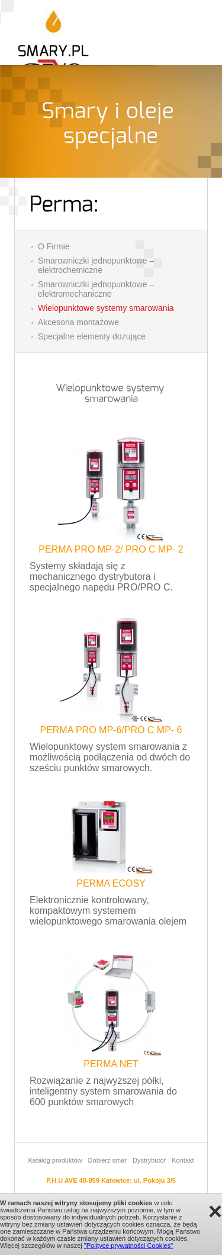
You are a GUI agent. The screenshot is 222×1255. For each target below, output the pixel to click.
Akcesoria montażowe (78, 322)
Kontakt (183, 1160)
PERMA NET (110, 1064)
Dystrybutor (149, 1160)
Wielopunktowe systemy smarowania (106, 308)
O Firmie (54, 246)
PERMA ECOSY (110, 883)
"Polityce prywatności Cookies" (128, 1245)
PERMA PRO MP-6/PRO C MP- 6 (111, 730)
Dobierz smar (107, 1160)
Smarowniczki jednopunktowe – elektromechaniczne (96, 289)
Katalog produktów (55, 1160)
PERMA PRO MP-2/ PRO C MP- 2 (110, 549)
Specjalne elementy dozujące (92, 336)
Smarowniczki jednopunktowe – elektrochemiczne (96, 265)
